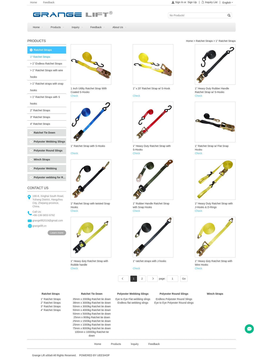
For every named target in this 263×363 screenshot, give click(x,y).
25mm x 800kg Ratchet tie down (92, 317)
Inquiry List (211, 2)
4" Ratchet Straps (40, 123)
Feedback (48, 2)
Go (184, 278)
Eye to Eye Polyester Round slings (174, 302)
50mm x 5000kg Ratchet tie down (92, 313)
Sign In (179, 2)
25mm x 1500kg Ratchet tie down (92, 321)
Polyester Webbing (45, 168)
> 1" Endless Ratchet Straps (46, 63)
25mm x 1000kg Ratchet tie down (92, 324)
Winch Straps (42, 159)
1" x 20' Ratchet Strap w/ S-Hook (151, 88)
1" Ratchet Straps (40, 56)
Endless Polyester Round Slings (174, 299)
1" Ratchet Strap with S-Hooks (88, 146)
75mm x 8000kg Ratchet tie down (92, 328)
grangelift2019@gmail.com (48, 220)
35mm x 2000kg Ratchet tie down (92, 299)
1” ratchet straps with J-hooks (149, 261)
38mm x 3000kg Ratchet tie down (92, 302)
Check (74, 95)
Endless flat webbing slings (132, 302)
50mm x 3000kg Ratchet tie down (92, 306)
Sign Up (192, 2)
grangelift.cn (39, 225)
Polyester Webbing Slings (49, 141)
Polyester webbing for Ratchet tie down (50, 177)
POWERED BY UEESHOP (94, 355)
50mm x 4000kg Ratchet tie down (92, 310)
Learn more (57, 232)
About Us (118, 27)
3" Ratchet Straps (40, 117)
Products (56, 27)
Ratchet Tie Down (44, 132)
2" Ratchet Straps (40, 110)
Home (33, 2)
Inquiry (75, 27)
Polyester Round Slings (48, 150)
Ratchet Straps (43, 49)
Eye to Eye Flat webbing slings (132, 299)
